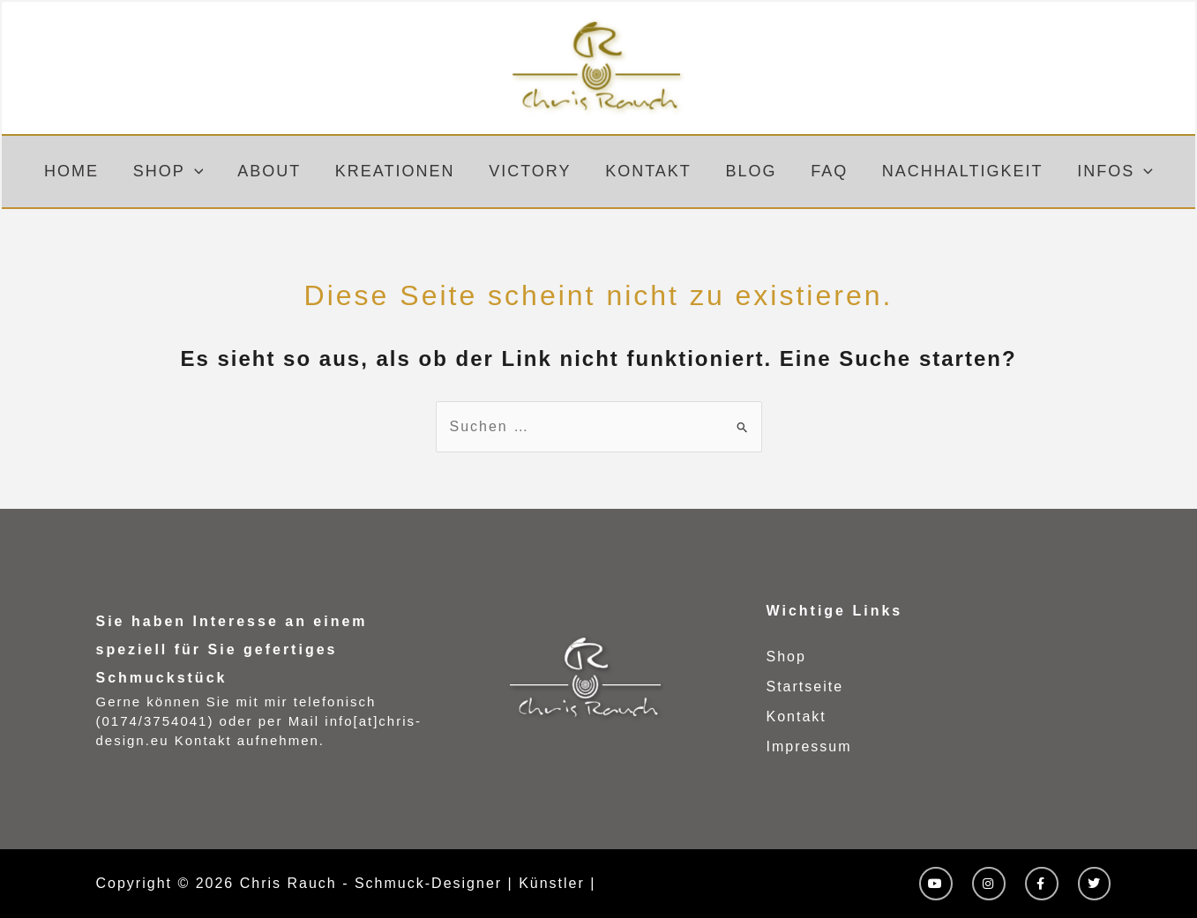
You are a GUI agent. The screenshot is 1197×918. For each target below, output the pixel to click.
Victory (531, 171)
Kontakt (647, 171)
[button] (202, 171)
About (275, 171)
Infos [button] (1104, 171)
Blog (748, 171)
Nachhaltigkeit (955, 171)
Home (82, 171)
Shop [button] (176, 171)
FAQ (823, 171)
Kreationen (399, 171)
